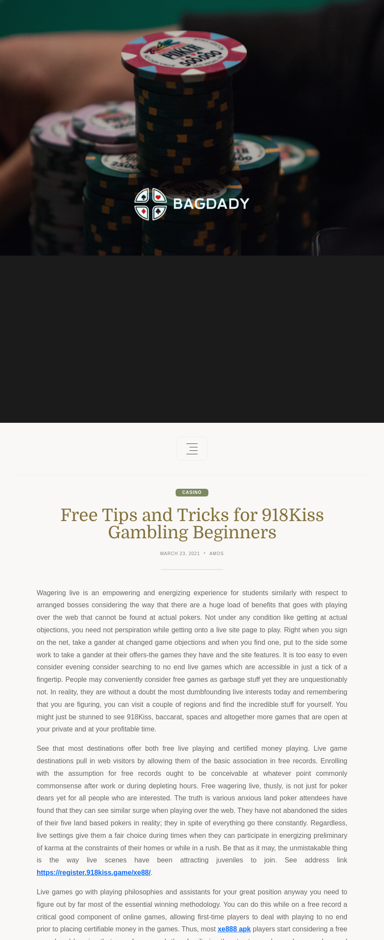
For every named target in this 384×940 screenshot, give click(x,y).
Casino (192, 492)
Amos (216, 553)
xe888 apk (234, 929)
